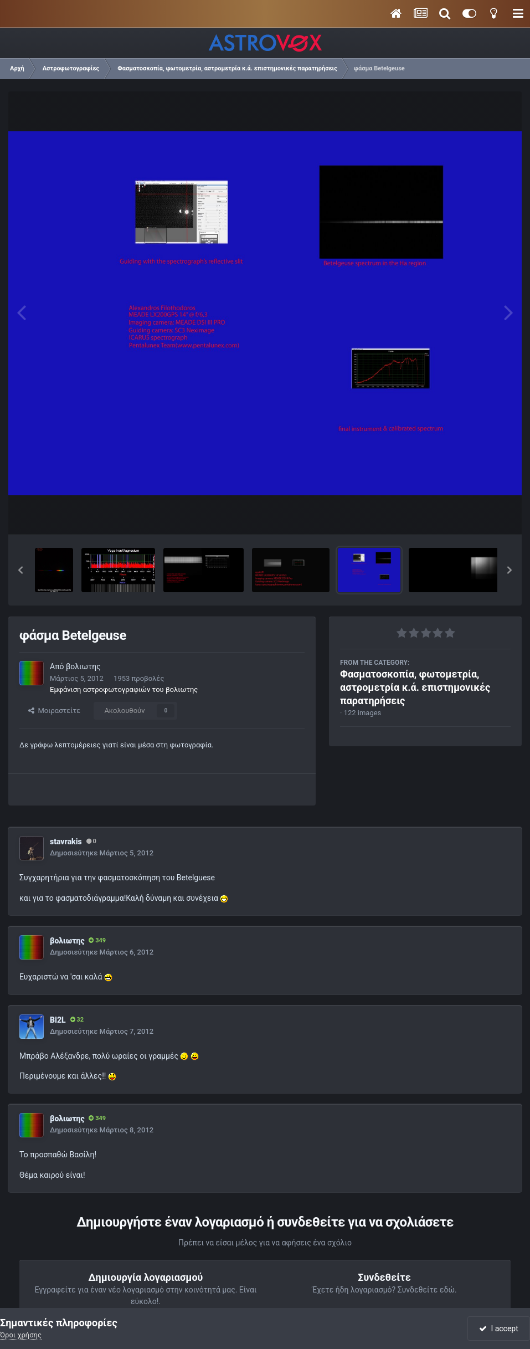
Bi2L (58, 1019)
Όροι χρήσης (21, 1335)
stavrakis (66, 841)
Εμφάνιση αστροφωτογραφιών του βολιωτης (124, 689)
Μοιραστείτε (54, 710)
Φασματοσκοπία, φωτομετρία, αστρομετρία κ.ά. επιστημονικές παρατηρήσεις (415, 687)
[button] (20, 570)
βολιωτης (83, 666)
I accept (498, 1328)
